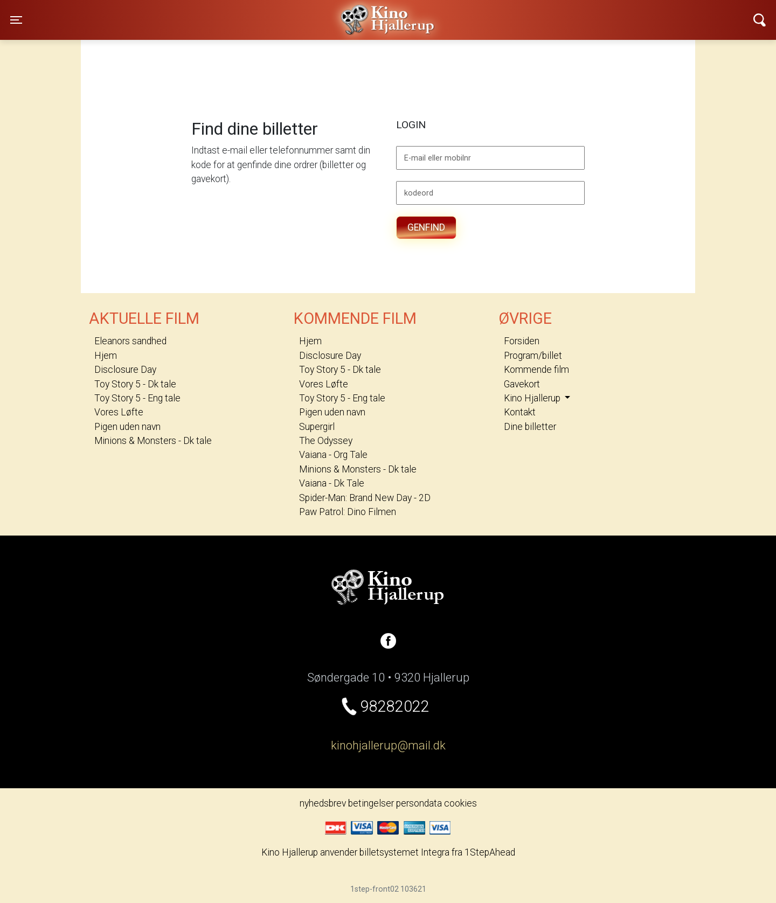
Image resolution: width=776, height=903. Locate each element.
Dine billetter (530, 426)
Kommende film (536, 369)
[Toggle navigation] (16, 20)
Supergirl (317, 426)
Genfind (426, 227)
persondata (419, 803)
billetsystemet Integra (404, 852)
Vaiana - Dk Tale (331, 483)
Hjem (105, 355)
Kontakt (520, 412)
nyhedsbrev (323, 803)
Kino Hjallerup (191, 12)
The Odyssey (325, 440)
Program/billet (533, 355)
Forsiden (521, 341)
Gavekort (522, 384)
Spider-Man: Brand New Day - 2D (365, 497)
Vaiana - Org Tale (333, 454)
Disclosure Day (125, 369)
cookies (460, 803)
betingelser (371, 803)
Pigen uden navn (127, 426)
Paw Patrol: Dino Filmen (347, 511)
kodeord (418, 193)
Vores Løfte (118, 412)
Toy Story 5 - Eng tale (137, 398)
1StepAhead (490, 852)
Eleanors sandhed (130, 341)
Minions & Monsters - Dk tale (153, 440)
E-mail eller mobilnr (437, 158)
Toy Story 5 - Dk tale (135, 384)
